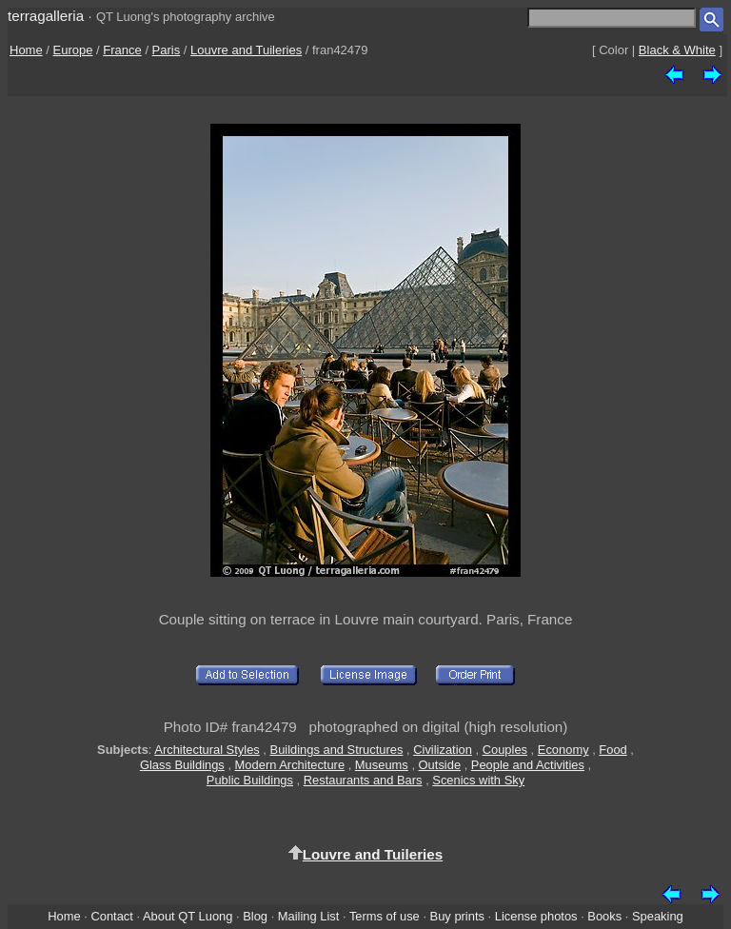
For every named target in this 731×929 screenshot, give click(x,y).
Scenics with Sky (478, 780)
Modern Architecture (290, 765)
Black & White (677, 50)
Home (26, 50)
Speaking (657, 916)
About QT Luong (187, 916)
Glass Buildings (182, 765)
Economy (563, 749)
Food (612, 749)
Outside (440, 765)
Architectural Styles (206, 749)
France (122, 50)
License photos (536, 916)
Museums (381, 765)
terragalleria (46, 16)
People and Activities (527, 765)
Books (604, 916)
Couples (505, 749)
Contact (111, 916)
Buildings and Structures (337, 749)
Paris (166, 50)
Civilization (442, 749)
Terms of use (384, 916)
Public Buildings (250, 780)
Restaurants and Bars (363, 780)
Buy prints (457, 916)
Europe (73, 50)
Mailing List (309, 916)
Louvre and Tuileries (246, 50)
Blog (255, 916)
